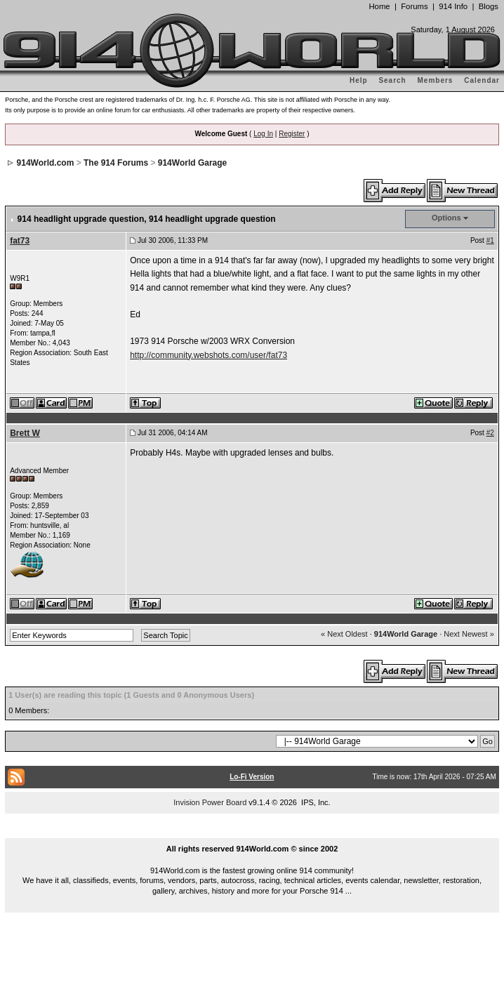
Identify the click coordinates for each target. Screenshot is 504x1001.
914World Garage (192, 163)
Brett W (25, 433)
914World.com (45, 163)
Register (292, 134)
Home (379, 6)
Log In (263, 134)
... (252, 832)
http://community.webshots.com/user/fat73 (208, 355)
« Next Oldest (344, 634)
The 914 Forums (116, 163)
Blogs (488, 6)
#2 (490, 433)
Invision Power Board (209, 802)
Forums (414, 6)
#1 (490, 240)
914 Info (453, 6)
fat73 (19, 241)
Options (446, 217)
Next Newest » (469, 634)
